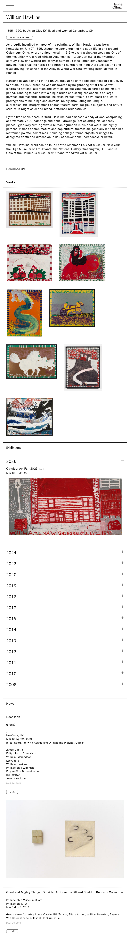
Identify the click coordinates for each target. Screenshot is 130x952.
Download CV (15, 169)
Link (12, 791)
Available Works (19, 37)
